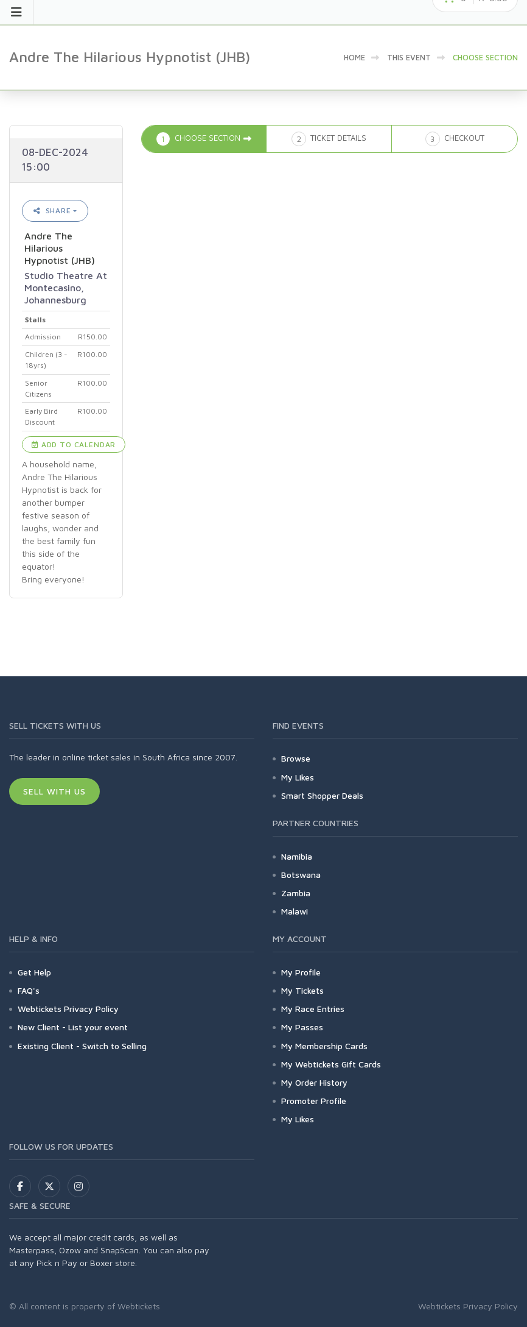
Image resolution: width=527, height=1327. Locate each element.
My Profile (301, 972)
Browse (295, 758)
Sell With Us (54, 791)
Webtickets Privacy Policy (68, 1008)
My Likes (297, 777)
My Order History (314, 1082)
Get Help (34, 972)
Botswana (301, 874)
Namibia (296, 856)
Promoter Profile (313, 1100)
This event (409, 57)
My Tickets (302, 990)
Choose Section (485, 57)
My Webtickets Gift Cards (331, 1064)
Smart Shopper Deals (322, 795)
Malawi (294, 911)
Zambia (295, 893)
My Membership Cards (324, 1046)
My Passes (302, 1027)
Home (354, 57)
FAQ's (29, 990)
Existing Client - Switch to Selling (82, 1046)
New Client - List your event (73, 1027)
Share (52, 210)
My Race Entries (312, 1008)
